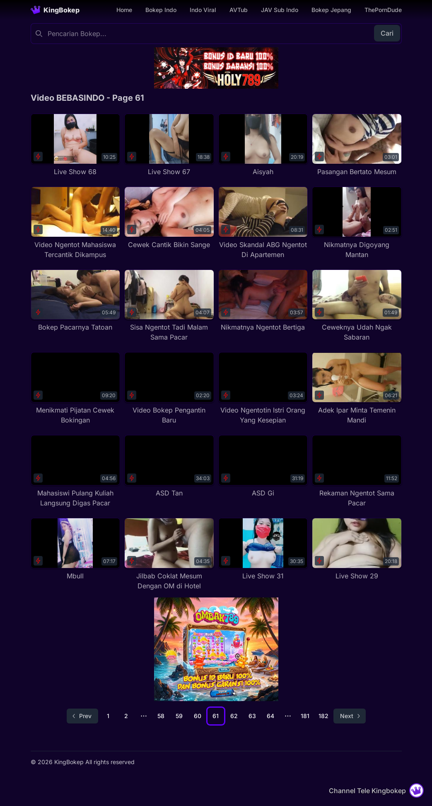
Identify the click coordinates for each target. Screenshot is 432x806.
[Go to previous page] (82, 716)
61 (215, 715)
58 (160, 715)
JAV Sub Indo (279, 9)
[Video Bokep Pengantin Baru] (169, 388)
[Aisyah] (263, 145)
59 (179, 715)
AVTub (238, 9)
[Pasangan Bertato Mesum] (357, 145)
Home (124, 9)
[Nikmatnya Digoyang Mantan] (357, 223)
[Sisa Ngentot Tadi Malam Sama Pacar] (169, 305)
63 (252, 715)
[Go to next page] (349, 716)
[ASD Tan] (169, 466)
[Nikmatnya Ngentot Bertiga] (263, 301)
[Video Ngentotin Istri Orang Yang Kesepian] (263, 388)
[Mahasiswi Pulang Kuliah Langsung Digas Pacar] (76, 471)
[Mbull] (76, 549)
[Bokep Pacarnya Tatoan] (76, 301)
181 (305, 715)
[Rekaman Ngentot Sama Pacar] (357, 471)
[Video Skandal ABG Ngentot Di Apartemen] (263, 223)
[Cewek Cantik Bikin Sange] (169, 218)
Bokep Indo (160, 9)
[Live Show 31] (263, 549)
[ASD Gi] (263, 466)
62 (234, 715)
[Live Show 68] (76, 145)
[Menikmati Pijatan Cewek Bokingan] (76, 388)
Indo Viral (203, 9)
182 (323, 715)
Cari (387, 33)
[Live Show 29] (357, 549)
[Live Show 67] (169, 145)
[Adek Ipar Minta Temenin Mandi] (357, 388)
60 (197, 715)
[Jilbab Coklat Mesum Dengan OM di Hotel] (169, 554)
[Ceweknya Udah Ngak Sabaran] (357, 305)
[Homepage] (55, 10)
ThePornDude (383, 9)
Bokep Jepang (331, 9)
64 (270, 715)
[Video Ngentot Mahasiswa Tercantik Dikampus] (76, 223)
